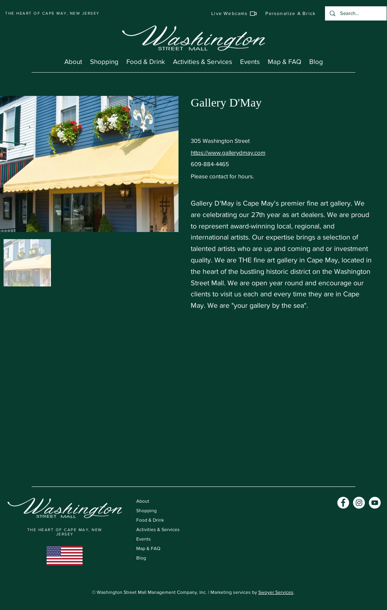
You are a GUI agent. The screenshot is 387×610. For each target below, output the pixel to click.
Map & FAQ (148, 548)
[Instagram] (359, 503)
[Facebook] (343, 503)
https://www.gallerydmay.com (228, 152)
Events (143, 539)
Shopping (146, 510)
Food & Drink (150, 520)
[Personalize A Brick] (291, 13)
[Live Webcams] (234, 13)
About (142, 501)
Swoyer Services (275, 592)
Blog (141, 558)
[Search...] (355, 13)
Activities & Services (158, 529)
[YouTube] (375, 503)
